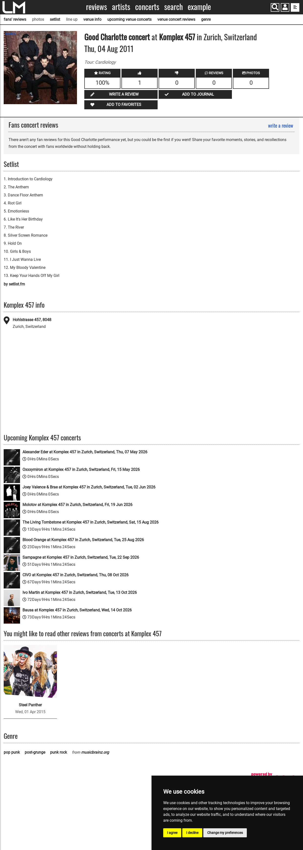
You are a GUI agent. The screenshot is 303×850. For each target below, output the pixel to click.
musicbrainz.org (95, 752)
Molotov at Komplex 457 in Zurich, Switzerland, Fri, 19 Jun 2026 (77, 504)
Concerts (147, 6)
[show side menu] (295, 7)
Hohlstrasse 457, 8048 (32, 319)
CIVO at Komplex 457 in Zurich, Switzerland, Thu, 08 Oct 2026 (75, 575)
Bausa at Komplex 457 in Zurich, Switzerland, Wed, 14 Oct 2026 (77, 610)
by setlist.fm (14, 284)
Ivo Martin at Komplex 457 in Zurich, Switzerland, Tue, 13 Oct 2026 (79, 592)
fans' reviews (15, 19)
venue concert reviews (176, 19)
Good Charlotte (105, 36)
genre (206, 19)
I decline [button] (192, 833)
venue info (92, 19)
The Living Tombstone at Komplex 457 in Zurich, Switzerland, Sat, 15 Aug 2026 (90, 522)
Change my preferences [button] (225, 833)
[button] (285, 8)
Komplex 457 (177, 36)
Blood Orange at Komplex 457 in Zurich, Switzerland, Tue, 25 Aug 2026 (83, 539)
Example (199, 6)
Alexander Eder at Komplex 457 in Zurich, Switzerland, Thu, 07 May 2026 (84, 452)
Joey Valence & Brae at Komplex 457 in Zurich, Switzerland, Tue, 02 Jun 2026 (88, 487)
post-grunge (35, 752)
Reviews (96, 6)
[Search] (275, 7)
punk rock (58, 752)
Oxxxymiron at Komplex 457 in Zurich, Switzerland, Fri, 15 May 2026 (81, 469)
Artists (121, 6)
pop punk (12, 752)
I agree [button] (172, 833)
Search (173, 6)
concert (138, 36)
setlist (55, 19)
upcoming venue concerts (129, 19)
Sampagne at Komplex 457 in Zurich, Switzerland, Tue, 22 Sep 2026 (80, 557)
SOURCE (10, 34)
